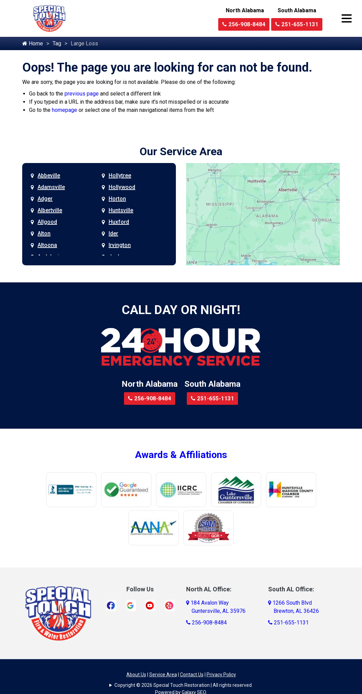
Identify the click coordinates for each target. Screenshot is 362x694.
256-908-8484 (243, 24)
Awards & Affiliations (181, 454)
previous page (82, 93)
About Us (136, 674)
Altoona (47, 245)
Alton (44, 233)
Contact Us (192, 674)
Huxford (119, 222)
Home (32, 43)
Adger (45, 198)
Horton (117, 198)
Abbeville (49, 175)
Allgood (47, 222)
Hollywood (122, 187)
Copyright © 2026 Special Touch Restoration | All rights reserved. (183, 685)
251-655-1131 (296, 24)
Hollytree (120, 175)
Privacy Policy (221, 674)
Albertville (50, 210)
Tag (57, 43)
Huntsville (121, 210)
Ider (113, 233)
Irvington (120, 245)
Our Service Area (181, 151)
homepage (64, 110)
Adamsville (51, 187)
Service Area (163, 674)
